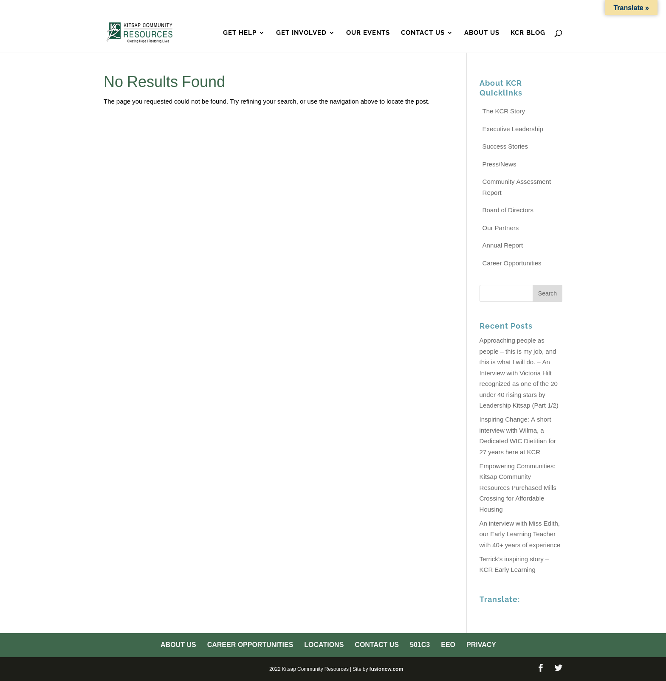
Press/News (499, 164)
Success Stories (505, 146)
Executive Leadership (513, 129)
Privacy (549, 8)
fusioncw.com (386, 669)
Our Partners (501, 228)
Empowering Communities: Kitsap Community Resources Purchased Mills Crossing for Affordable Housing (518, 487)
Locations (416, 8)
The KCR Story (504, 111)
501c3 (499, 8)
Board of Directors (508, 210)
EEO (522, 8)
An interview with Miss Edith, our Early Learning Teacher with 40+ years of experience (520, 534)
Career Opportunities (353, 8)
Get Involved (301, 33)
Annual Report (503, 245)
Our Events (368, 33)
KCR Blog (528, 33)
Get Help (240, 33)
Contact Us (462, 8)
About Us (291, 8)
